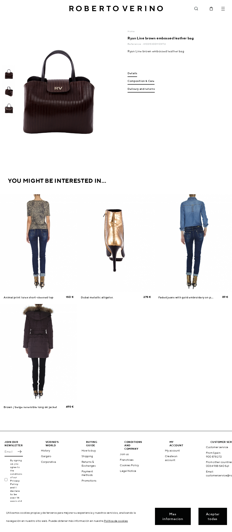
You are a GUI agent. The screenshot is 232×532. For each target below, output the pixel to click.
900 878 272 (214, 456)
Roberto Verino (116, 8)
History (45, 450)
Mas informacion (172, 516)
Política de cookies (116, 520)
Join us (124, 454)
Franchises (127, 459)
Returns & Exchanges (89, 463)
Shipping (87, 456)
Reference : (135, 44)
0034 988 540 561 (217, 466)
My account (172, 450)
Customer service (217, 447)
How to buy (89, 450)
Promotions (89, 480)
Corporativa (48, 461)
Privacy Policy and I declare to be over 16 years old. (16, 490)
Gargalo (46, 456)
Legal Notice (128, 471)
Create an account (171, 458)
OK (19, 451)
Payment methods (87, 473)
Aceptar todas (213, 516)
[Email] (10, 451)
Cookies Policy (129, 465)
